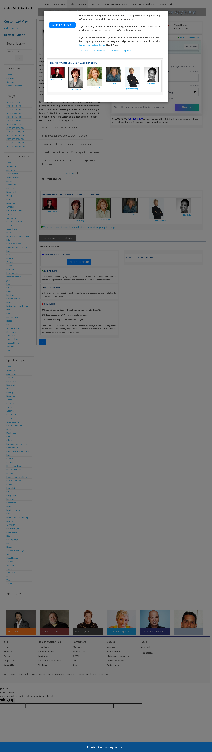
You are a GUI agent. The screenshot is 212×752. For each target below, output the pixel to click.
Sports (127, 50)
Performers (99, 50)
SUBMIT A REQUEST (62, 24)
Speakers (114, 50)
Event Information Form (92, 44)
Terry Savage (75, 89)
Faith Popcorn (56, 80)
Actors (84, 50)
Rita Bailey (151, 83)
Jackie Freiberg (132, 89)
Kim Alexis (113, 83)
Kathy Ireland (94, 88)
